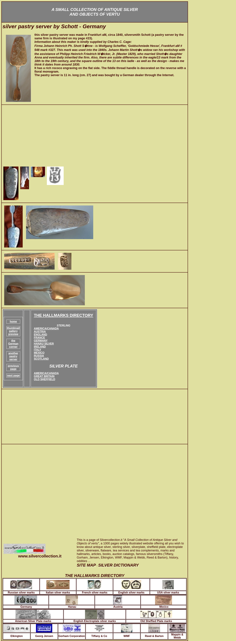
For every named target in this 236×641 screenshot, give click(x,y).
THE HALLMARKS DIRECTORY (63, 315)
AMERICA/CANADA (46, 328)
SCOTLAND (41, 358)
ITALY (37, 349)
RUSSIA (39, 355)
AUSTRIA (40, 331)
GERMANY (41, 340)
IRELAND (40, 346)
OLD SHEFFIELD (44, 379)
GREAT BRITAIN (44, 376)
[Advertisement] (95, 135)
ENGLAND (40, 334)
